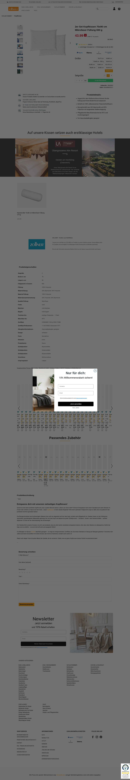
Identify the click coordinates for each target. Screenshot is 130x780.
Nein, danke (75, 408)
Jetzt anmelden (75, 404)
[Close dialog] (95, 370)
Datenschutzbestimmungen (81, 398)
